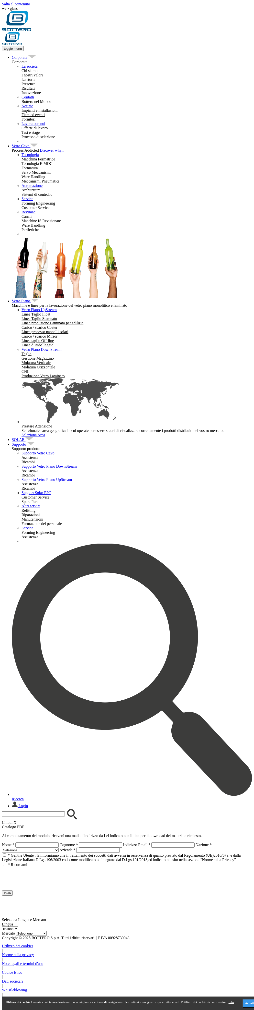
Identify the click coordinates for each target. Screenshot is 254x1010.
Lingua (7, 924)
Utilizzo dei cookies (17, 946)
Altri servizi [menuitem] (31, 506)
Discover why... (52, 150)
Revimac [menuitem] (28, 212)
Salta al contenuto (16, 4)
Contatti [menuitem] (28, 97)
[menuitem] (20, 57)
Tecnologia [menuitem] (30, 155)
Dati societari (12, 981)
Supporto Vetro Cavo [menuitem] (38, 453)
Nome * (8, 845)
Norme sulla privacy (18, 955)
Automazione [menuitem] (32, 185)
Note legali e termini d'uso (22, 963)
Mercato (8, 933)
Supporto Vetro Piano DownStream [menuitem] (49, 466)
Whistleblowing (14, 990)
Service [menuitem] (27, 199)
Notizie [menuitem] (27, 106)
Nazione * (203, 845)
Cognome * (69, 845)
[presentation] (39, 876)
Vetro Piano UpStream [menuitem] (39, 310)
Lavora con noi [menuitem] (33, 124)
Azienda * (67, 850)
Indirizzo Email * (136, 845)
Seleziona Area (33, 435)
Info (231, 1002)
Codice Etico (12, 972)
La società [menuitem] (29, 66)
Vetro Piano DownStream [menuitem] (42, 349)
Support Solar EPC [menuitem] (36, 493)
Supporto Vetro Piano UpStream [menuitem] (47, 479)
